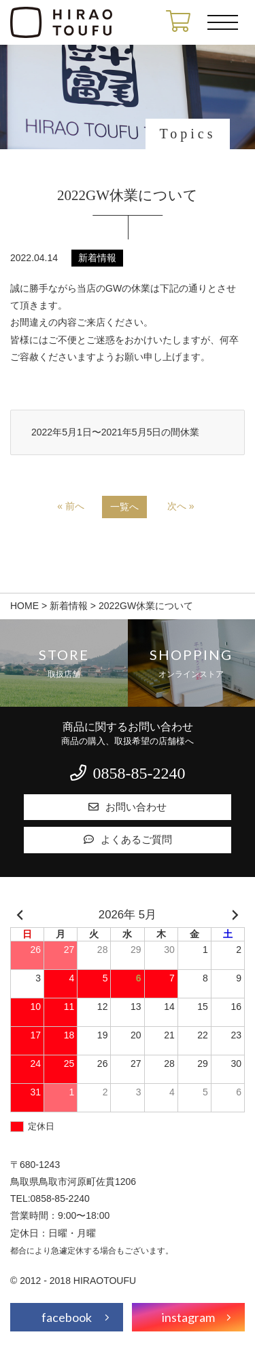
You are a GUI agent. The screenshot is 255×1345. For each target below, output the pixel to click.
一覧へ (124, 506)
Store (64, 663)
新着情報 (69, 605)
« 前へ (70, 506)
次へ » (180, 506)
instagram (188, 1317)
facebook (66, 1317)
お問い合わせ (127, 807)
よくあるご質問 (128, 839)
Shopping (192, 663)
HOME (24, 605)
